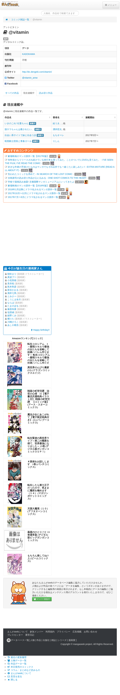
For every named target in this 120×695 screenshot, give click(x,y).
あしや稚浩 (13, 325)
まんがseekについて (17, 631)
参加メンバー (36, 631)
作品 (38, 640)
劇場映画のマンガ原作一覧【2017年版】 (28, 156)
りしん (56, 141)
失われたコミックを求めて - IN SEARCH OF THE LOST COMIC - (41, 174)
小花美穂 (11, 280)
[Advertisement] (47, 233)
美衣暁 (10, 283)
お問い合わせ (90, 631)
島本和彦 (11, 286)
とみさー (11, 296)
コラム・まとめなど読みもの (23, 670)
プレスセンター (15, 635)
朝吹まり (11, 274)
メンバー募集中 (42, 599)
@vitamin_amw (30, 77)
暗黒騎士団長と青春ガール (18, 141)
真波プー (11, 277)
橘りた (10, 318)
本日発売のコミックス (20, 667)
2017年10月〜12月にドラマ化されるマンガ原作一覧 (34, 193)
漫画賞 (72, 640)
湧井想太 (57, 129)
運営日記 (29, 635)
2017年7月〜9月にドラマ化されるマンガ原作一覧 (33, 197)
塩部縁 (10, 312)
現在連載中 (28, 93)
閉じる (12, 679)
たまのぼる (13, 306)
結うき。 (57, 123)
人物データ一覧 (16, 660)
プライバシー (63, 631)
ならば (10, 302)
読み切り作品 (45, 93)
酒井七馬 (11, 293)
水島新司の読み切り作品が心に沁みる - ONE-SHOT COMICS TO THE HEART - (48, 178)
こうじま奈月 (14, 299)
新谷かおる (13, 290)
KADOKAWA (28, 54)
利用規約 (50, 631)
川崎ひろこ (13, 322)
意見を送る (14, 676)
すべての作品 (12, 93)
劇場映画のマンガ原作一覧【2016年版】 (28, 185)
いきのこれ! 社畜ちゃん (16, 123)
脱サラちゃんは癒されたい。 (19, 129)
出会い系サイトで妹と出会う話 (20, 135)
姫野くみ (11, 315)
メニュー (111, 5)
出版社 (46, 640)
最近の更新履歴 (16, 657)
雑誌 (53, 640)
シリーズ (62, 640)
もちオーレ (58, 135)
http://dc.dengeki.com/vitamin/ (37, 72)
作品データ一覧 (16, 663)
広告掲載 (77, 631)
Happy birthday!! (40, 330)
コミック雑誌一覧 (20, 19)
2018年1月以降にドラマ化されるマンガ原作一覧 (32, 189)
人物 (32, 640)
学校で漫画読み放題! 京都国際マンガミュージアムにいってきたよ (41, 181)
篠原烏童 (11, 309)
